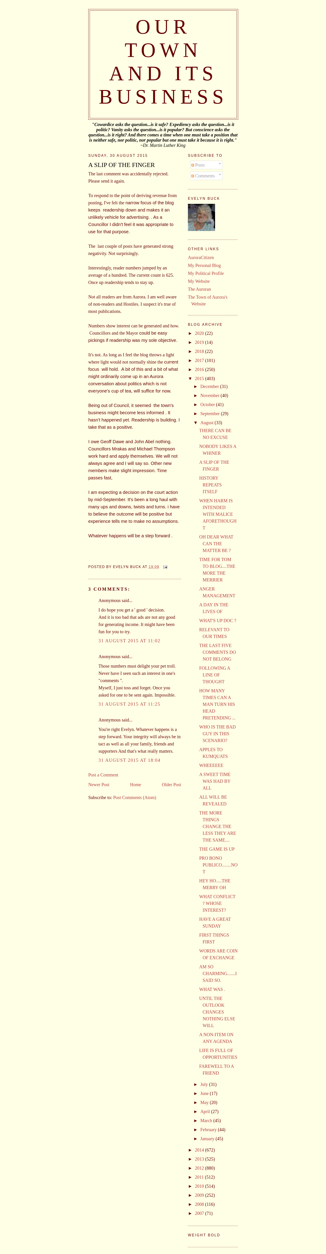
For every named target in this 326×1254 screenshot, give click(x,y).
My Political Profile (206, 273)
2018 (200, 351)
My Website (199, 281)
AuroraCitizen (201, 257)
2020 (200, 333)
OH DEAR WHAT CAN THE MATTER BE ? (216, 543)
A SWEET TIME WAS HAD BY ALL (214, 781)
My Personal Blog (204, 265)
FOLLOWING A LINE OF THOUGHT (214, 675)
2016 (200, 369)
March (206, 1120)
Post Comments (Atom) (134, 797)
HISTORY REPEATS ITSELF (210, 485)
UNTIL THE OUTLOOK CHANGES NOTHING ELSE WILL (217, 1012)
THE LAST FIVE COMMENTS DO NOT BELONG (217, 652)
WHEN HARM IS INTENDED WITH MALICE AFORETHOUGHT (218, 514)
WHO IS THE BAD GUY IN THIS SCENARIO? (217, 733)
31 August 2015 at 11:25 (129, 704)
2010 (200, 1186)
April (205, 1111)
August (207, 422)
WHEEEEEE (211, 765)
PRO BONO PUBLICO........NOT (218, 865)
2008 (200, 1204)
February (209, 1129)
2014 (200, 1149)
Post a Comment (103, 774)
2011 (200, 1177)
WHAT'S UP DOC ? (217, 620)
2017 (200, 360)
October (208, 404)
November (210, 395)
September (210, 413)
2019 (200, 342)
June (205, 1093)
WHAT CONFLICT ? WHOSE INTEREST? (217, 903)
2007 (200, 1213)
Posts (198, 164)
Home (135, 784)
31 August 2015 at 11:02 (129, 640)
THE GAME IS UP (217, 849)
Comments (203, 175)
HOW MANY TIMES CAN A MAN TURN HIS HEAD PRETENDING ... (217, 704)
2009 (200, 1195)
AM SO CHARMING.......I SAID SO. (218, 973)
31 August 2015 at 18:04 (129, 760)
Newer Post (98, 784)
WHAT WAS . (212, 989)
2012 (200, 1168)
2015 (200, 378)
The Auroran (199, 289)
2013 (200, 1158)
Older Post (171, 784)
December (210, 386)
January (208, 1138)
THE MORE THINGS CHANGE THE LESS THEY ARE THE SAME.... (217, 826)
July (204, 1084)
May (205, 1102)
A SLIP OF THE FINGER (121, 164)
